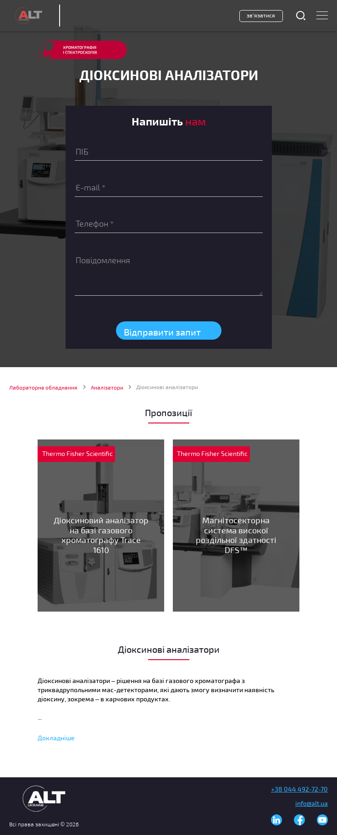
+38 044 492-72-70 (299, 789)
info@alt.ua (311, 803)
